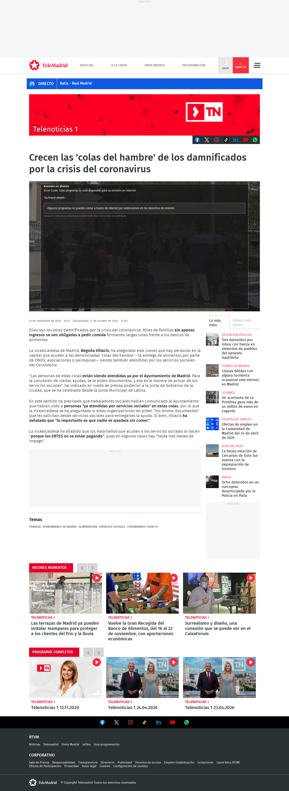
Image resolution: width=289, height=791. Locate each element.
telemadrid (43, 782)
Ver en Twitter (116, 723)
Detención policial (237, 334)
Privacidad (71, 766)
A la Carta (119, 65)
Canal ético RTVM (228, 762)
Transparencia (88, 762)
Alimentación (88, 526)
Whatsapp (255, 140)
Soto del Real (232, 446)
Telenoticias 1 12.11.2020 (65, 677)
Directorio (107, 762)
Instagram (216, 140)
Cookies (105, 766)
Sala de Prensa (39, 762)
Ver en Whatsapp (187, 722)
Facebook (197, 139)
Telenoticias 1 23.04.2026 (219, 677)
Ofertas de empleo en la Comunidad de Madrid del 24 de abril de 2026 (212, 424)
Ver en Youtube (173, 722)
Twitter (207, 139)
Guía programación (107, 744)
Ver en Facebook (102, 723)
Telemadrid (50, 744)
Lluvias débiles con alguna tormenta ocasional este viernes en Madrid (212, 370)
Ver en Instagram (130, 722)
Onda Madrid (154, 65)
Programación (193, 65)
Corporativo (42, 755)
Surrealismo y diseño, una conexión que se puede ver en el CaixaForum (219, 593)
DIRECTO (46, 84)
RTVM (34, 737)
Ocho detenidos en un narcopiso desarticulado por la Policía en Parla (212, 481)
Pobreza (35, 526)
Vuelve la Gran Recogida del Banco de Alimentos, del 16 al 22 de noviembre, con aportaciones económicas (142, 593)
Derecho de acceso (148, 762)
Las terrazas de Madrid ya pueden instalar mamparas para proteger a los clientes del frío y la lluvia (65, 593)
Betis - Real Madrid (76, 83)
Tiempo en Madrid (235, 366)
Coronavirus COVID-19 (142, 526)
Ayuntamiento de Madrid (60, 526)
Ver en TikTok (144, 723)
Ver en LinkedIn (159, 722)
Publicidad (125, 762)
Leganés (228, 392)
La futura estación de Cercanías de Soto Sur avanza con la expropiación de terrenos (212, 450)
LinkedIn (236, 140)
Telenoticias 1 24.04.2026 (142, 677)
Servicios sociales (112, 526)
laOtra (86, 744)
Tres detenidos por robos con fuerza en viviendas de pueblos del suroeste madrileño (212, 339)
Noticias (87, 65)
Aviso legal (89, 766)
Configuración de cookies (130, 766)
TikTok (226, 139)
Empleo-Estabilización (179, 762)
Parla (226, 477)
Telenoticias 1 (43, 617)
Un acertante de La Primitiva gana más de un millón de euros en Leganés (212, 397)
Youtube (245, 140)
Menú (257, 65)
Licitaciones (205, 762)
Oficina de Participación (45, 766)
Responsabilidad (63, 762)
